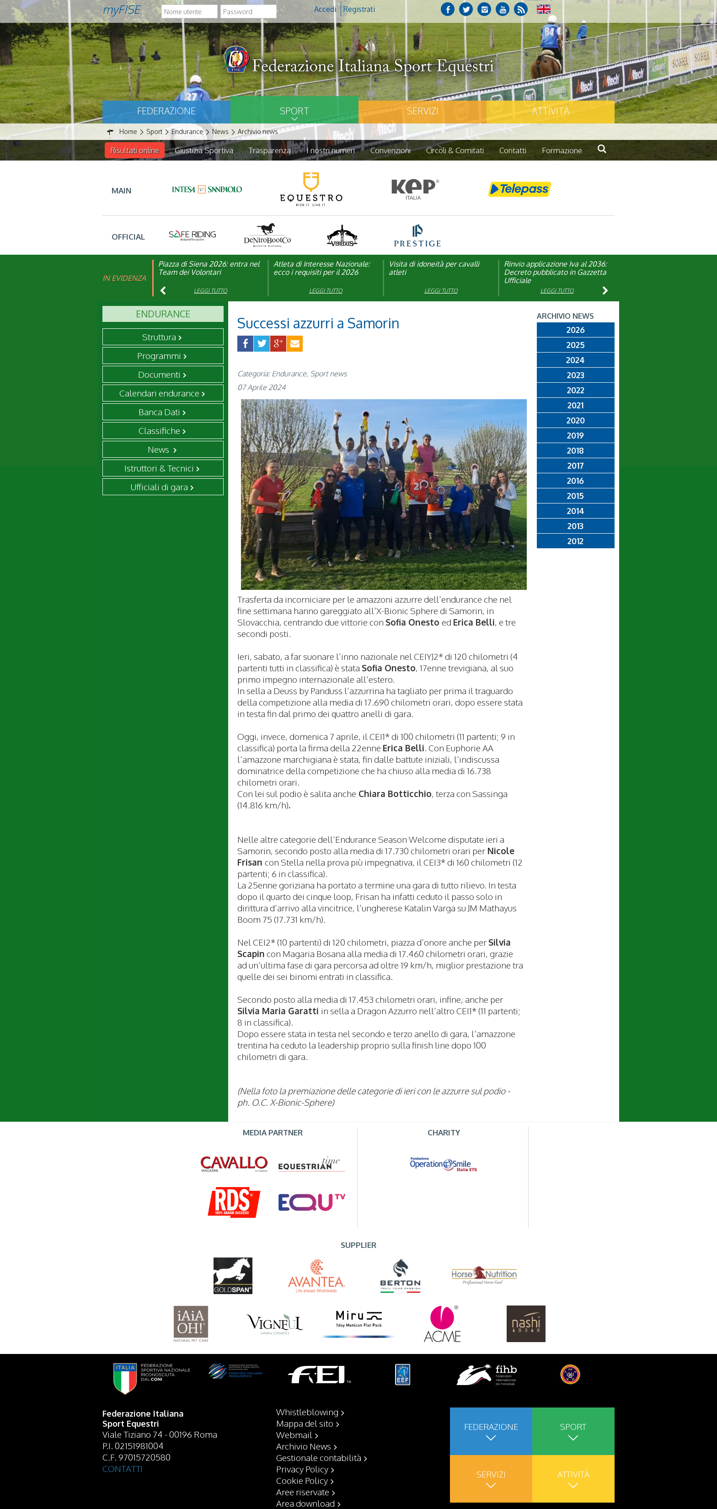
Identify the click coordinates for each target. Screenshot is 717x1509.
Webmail (294, 1434)
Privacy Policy (302, 1468)
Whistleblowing (307, 1411)
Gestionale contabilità (318, 1457)
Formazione (562, 150)
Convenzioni (390, 150)
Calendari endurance (159, 392)
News (159, 449)
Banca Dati (159, 411)
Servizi (423, 111)
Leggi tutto (210, 290)
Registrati (359, 9)
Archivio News (303, 1445)
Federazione (166, 111)
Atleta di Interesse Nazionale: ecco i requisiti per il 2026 (321, 268)
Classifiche (159, 430)
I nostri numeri (330, 150)
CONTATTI (122, 1468)
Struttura (159, 336)
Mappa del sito (304, 1423)
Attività (550, 111)
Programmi (159, 355)
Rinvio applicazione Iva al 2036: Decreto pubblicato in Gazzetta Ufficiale (555, 272)
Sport (294, 111)
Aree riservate (302, 1491)
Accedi (325, 9)
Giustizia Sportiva (204, 150)
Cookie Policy (302, 1480)
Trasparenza (270, 150)
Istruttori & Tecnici (159, 467)
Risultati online (134, 150)
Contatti (512, 150)
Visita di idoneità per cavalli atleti (434, 268)
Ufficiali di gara (159, 486)
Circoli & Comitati (455, 150)
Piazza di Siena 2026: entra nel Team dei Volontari (208, 268)
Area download (305, 1503)
